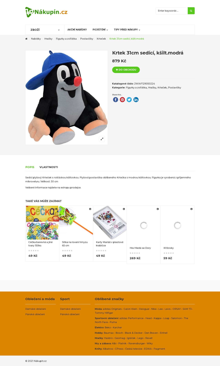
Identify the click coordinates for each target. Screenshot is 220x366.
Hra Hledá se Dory (140, 248)
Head (148, 318)
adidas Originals (112, 309)
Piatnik (122, 343)
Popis (29, 167)
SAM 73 (187, 309)
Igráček (131, 338)
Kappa (157, 318)
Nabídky (36, 38)
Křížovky (169, 248)
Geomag (120, 338)
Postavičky (86, 38)
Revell (148, 338)
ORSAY (177, 309)
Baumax (109, 333)
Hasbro (108, 338)
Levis (168, 309)
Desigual (144, 309)
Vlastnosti (49, 167)
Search (191, 10)
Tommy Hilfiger (104, 313)
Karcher (117, 327)
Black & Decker (134, 333)
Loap (166, 318)
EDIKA (148, 348)
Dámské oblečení (35, 309)
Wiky (150, 343)
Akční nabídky (77, 29)
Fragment (159, 348)
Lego (140, 338)
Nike (153, 309)
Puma (113, 322)
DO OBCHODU (127, 69)
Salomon (176, 318)
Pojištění (99, 29)
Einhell (163, 333)
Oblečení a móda (40, 299)
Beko (108, 327)
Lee (160, 309)
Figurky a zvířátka (66, 38)
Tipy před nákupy (126, 29)
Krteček (101, 38)
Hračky (48, 38)
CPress (119, 348)
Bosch (119, 333)
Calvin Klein (130, 309)
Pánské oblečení (35, 314)
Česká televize (133, 348)
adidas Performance (131, 318)
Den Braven (151, 333)
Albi (114, 343)
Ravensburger (136, 343)
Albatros (108, 348)
